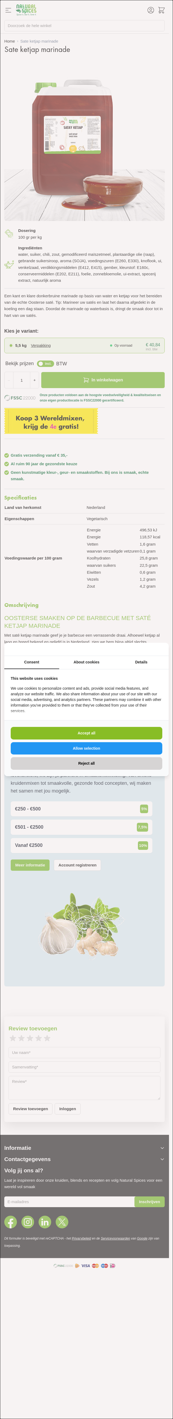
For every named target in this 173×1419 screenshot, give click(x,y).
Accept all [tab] (86, 733)
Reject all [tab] (86, 763)
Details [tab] (141, 662)
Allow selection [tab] (86, 748)
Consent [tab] (31, 662)
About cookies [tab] (86, 662)
